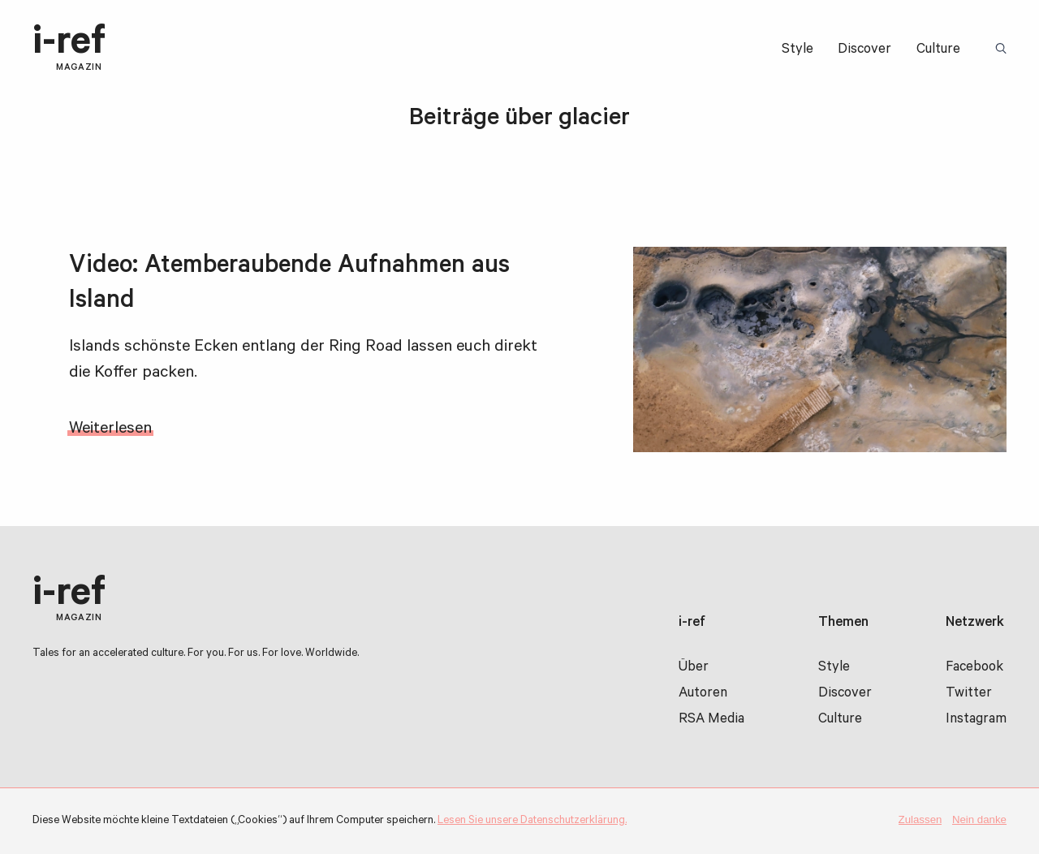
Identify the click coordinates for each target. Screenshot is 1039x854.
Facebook (974, 668)
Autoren (703, 694)
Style (797, 50)
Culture (938, 50)
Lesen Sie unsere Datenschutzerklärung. (532, 821)
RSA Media (711, 720)
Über (694, 668)
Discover (864, 50)
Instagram (976, 720)
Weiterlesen (110, 430)
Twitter (969, 694)
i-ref (69, 48)
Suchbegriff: (1004, 49)
